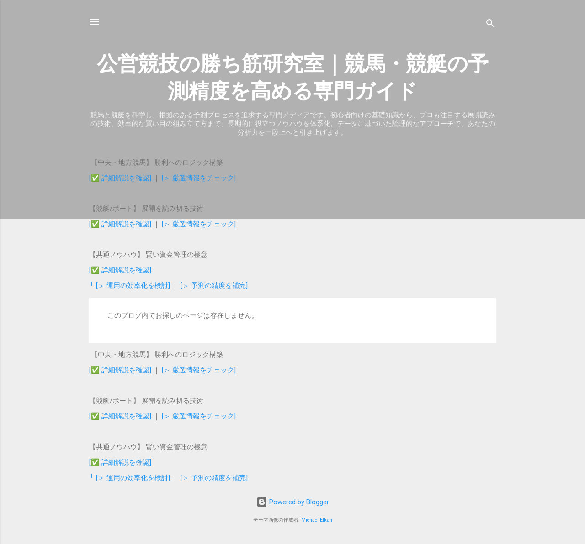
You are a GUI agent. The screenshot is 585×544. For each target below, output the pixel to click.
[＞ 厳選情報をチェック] (199, 178)
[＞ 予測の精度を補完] (214, 286)
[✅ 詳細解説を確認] (120, 178)
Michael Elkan (316, 520)
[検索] (490, 25)
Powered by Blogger (292, 502)
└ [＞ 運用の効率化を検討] (130, 286)
